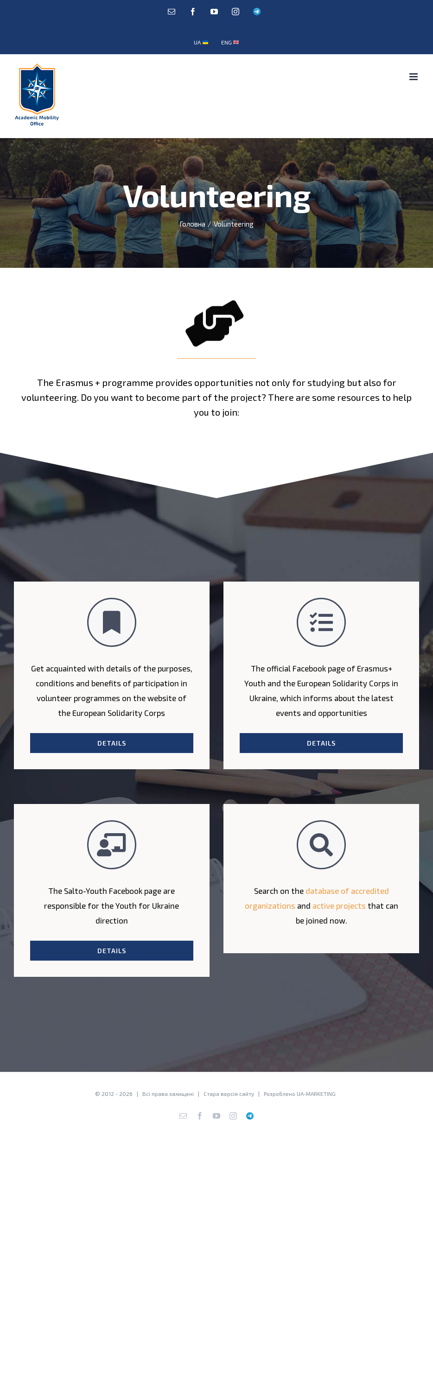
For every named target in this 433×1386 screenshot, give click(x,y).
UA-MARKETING (316, 1093)
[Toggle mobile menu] (414, 77)
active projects (339, 905)
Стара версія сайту (229, 1093)
